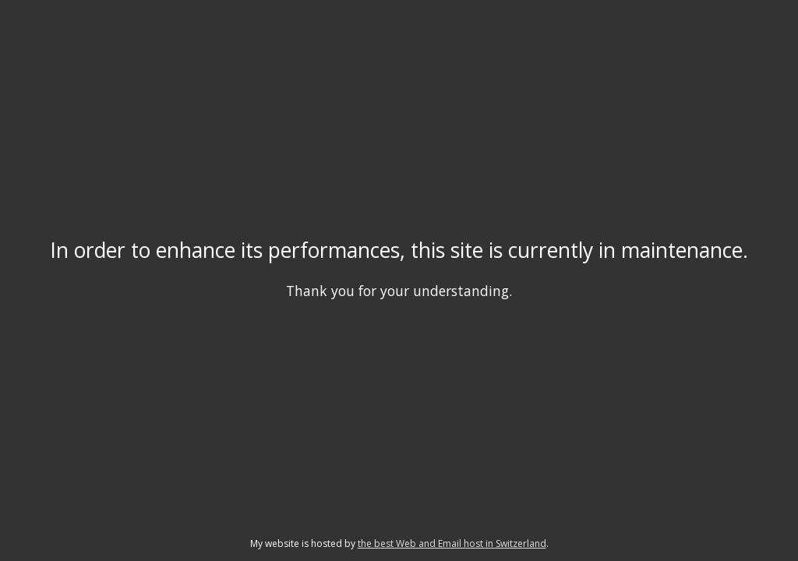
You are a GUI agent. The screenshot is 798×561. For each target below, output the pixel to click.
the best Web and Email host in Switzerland (452, 543)
